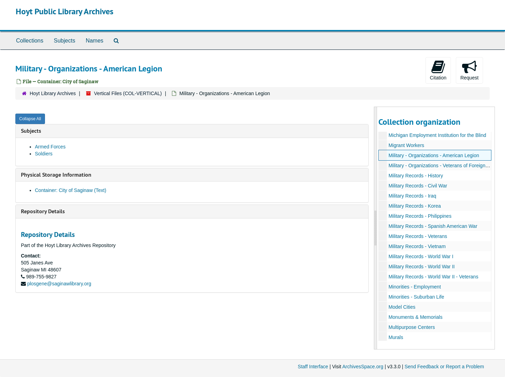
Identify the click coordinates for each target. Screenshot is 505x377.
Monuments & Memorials (415, 317)
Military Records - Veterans (417, 236)
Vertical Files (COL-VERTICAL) (128, 93)
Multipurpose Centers (411, 327)
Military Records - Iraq (412, 196)
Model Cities (401, 307)
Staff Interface (313, 366)
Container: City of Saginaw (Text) (70, 190)
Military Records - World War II (421, 266)
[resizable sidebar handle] (375, 228)
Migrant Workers (406, 145)
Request (469, 70)
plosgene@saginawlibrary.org (59, 283)
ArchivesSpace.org (362, 366)
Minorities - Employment (414, 287)
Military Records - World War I (420, 256)
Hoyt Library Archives (53, 93)
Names (95, 41)
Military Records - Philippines (419, 216)
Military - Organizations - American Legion (433, 155)
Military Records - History (415, 175)
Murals (395, 337)
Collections (29, 41)
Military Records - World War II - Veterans (433, 276)
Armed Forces (50, 146)
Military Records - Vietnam (416, 246)
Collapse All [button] (30, 118)
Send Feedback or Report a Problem (444, 366)
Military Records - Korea (414, 206)
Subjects (64, 41)
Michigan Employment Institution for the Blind (437, 135)
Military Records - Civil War (417, 185)
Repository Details (43, 211)
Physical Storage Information (56, 174)
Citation (438, 70)
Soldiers (44, 153)
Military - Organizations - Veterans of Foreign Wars (443, 165)
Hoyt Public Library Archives (64, 11)
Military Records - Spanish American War (432, 226)
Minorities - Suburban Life (416, 297)
